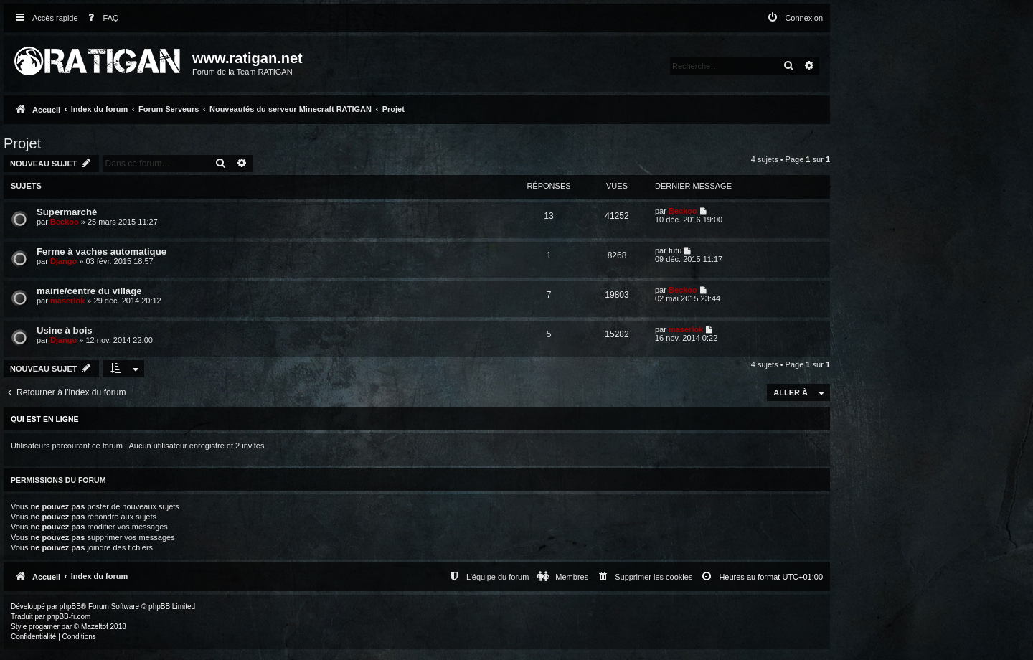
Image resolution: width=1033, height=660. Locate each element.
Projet (22, 143)
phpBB (70, 606)
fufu (675, 250)
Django (63, 261)
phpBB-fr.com (69, 617)
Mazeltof (94, 627)
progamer (44, 627)
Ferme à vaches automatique (101, 251)
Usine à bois (65, 330)
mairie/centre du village (89, 291)
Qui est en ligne (45, 419)
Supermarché (67, 212)
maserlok (67, 300)
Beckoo (64, 221)
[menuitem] (100, 18)
